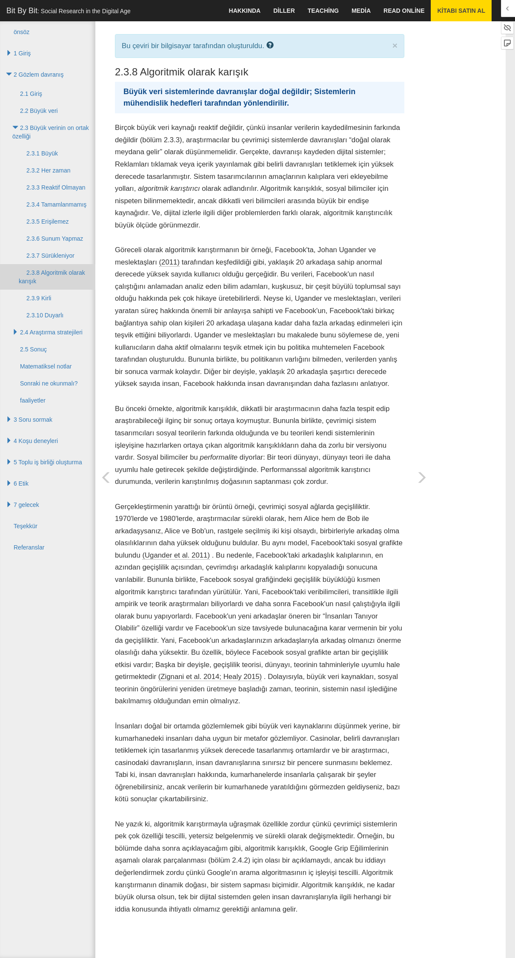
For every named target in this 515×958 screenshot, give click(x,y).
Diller (284, 10)
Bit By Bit (68, 10)
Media (361, 10)
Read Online (403, 10)
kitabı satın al (461, 10)
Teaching (323, 10)
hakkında (245, 10)
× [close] (395, 45)
